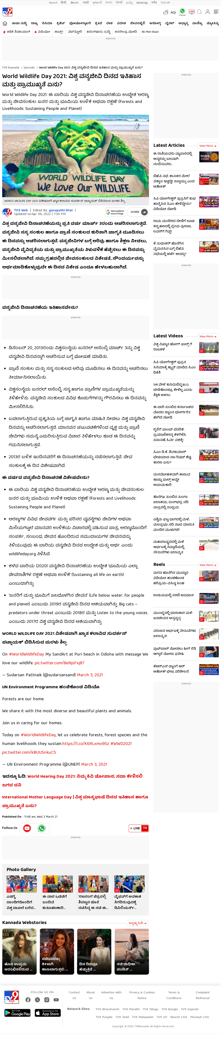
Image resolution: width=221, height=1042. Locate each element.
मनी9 (154, 2)
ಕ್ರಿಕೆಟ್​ (61, 23)
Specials (29, 67)
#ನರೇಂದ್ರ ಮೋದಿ (126, 32)
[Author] (7, 212)
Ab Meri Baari (150, 32)
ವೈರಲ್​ (169, 23)
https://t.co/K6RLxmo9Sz (85, 744)
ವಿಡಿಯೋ (44, 32)
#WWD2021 (121, 744)
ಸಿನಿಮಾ (47, 23)
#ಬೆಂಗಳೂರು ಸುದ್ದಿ (98, 32)
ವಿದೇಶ (121, 23)
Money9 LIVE (199, 1017)
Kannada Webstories (24, 923)
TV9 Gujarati (189, 1009)
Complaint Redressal (203, 995)
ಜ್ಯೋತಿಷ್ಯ (213, 23)
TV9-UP (165, 2)
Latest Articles (169, 146)
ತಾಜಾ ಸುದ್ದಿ (19, 23)
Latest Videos (168, 336)
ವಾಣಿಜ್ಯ (197, 23)
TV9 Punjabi (104, 1017)
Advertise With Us (111, 995)
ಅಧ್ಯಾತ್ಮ (183, 23)
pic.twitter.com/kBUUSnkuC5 (29, 753)
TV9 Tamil (122, 1017)
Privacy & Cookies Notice (142, 995)
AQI (173, 13)
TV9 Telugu (150, 1009)
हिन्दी (64, 2)
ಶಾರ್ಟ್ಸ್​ (59, 32)
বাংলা (108, 2)
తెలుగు (74, 2)
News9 (53, 2)
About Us (90, 995)
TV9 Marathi (131, 1009)
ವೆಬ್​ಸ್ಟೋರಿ (75, 32)
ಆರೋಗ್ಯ (155, 23)
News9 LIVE (178, 1017)
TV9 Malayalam (142, 1017)
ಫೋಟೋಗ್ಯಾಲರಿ (80, 23)
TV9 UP (161, 1017)
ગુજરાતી (97, 2)
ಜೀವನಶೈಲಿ (137, 23)
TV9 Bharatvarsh (107, 1009)
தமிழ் (129, 2)
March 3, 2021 (90, 675)
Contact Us (74, 995)
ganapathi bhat (61, 211)
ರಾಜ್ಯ (34, 23)
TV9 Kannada (10, 67)
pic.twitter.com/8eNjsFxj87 (59, 663)
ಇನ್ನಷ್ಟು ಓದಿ (137, 923)
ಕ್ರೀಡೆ (98, 23)
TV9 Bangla (169, 1009)
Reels (159, 565)
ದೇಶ (109, 23)
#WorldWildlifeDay (26, 654)
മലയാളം (142, 2)
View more (207, 146)
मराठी (86, 2)
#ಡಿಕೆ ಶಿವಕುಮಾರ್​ (18, 32)
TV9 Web (21, 211)
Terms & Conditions (174, 995)
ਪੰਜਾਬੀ (119, 2)
